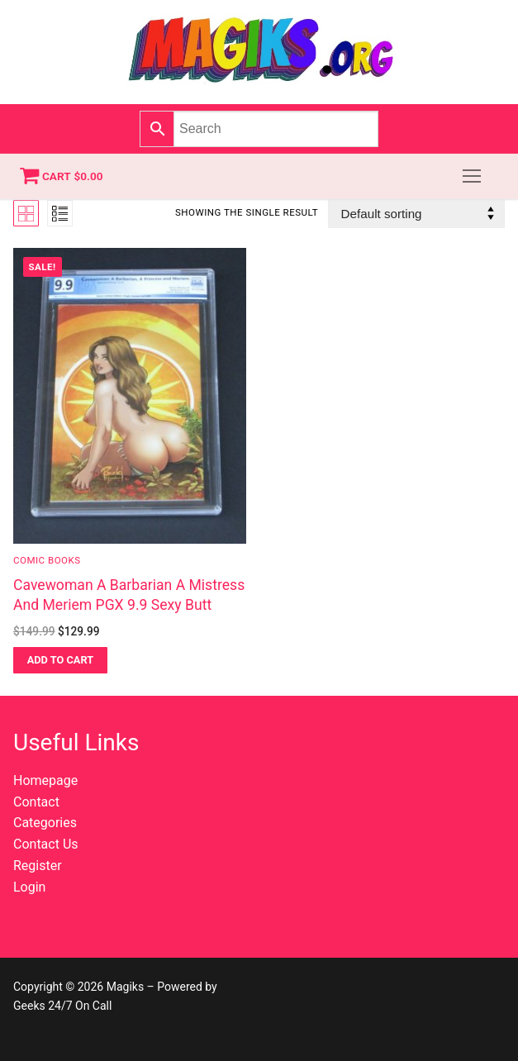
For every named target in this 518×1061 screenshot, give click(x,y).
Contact (36, 802)
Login (29, 887)
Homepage (45, 780)
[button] (60, 660)
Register (37, 865)
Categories (45, 822)
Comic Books (47, 560)
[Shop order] (416, 213)
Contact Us (45, 844)
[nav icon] (471, 176)
